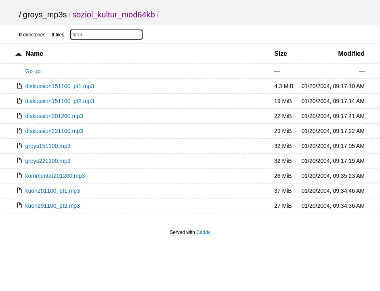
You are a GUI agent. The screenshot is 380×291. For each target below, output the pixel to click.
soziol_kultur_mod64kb (113, 14)
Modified (351, 53)
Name (34, 53)
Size (280, 53)
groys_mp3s (45, 14)
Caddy (203, 232)
